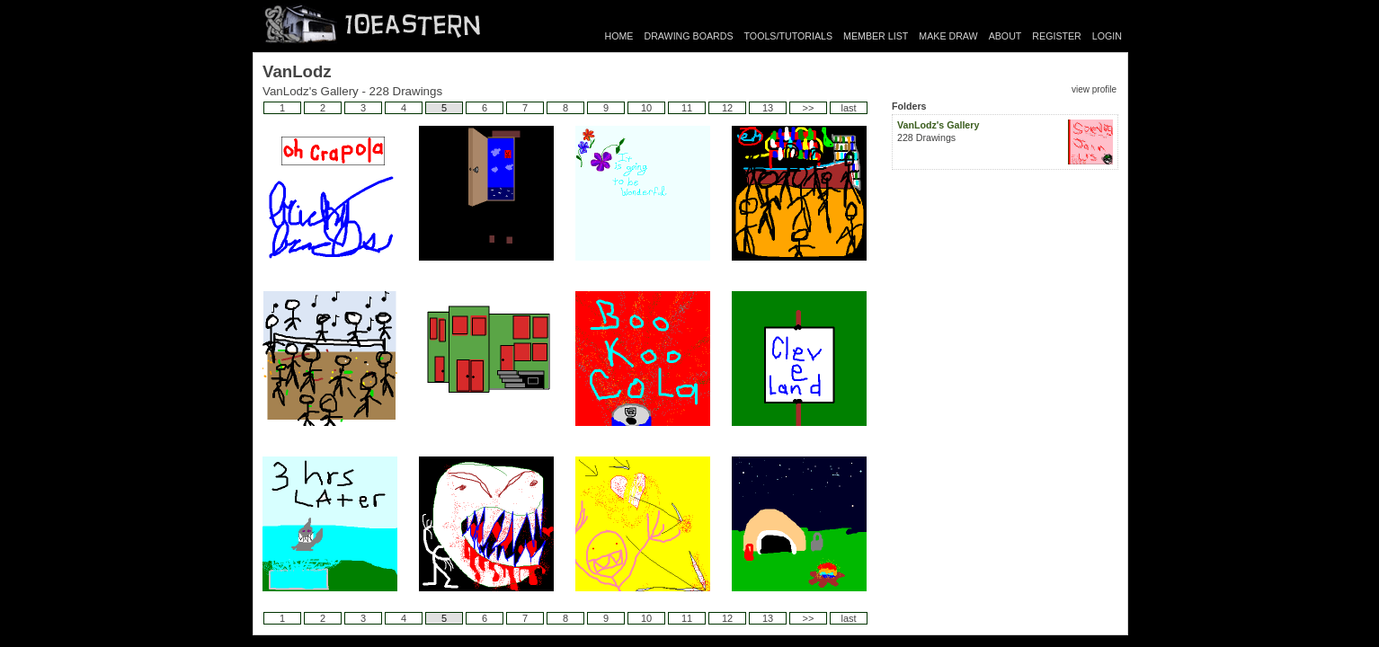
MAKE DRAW (948, 36)
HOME (619, 36)
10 (646, 107)
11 (686, 107)
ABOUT (1005, 36)
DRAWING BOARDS (688, 36)
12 (727, 107)
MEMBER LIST (875, 36)
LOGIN (1107, 36)
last (848, 107)
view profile (1094, 89)
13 (767, 107)
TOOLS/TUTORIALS (788, 36)
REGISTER (1056, 36)
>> (808, 107)
